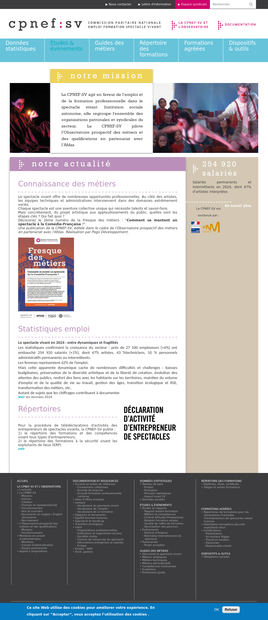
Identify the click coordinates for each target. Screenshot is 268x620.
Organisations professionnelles (97, 530)
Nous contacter (120, 4)
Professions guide (153, 572)
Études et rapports (154, 508)
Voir (21, 397)
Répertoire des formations (221, 480)
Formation (151, 490)
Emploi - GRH (83, 548)
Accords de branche (90, 490)
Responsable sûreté (218, 545)
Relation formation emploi (161, 520)
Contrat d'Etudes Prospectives (164, 517)
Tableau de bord (152, 484)
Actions (26, 498)
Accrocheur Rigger (217, 536)
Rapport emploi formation (161, 511)
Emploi (149, 487)
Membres (27, 541)
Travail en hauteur (217, 539)
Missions (27, 495)
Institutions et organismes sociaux (100, 533)
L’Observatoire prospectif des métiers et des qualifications (39, 525)
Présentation (214, 533)
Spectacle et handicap (89, 520)
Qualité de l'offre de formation (164, 523)
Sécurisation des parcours (161, 526)
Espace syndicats (194, 4)
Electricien (212, 542)
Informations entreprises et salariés (100, 542)
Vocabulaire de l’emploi (92, 508)
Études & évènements (66, 46)
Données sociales (153, 499)
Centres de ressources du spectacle (100, 539)
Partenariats (150, 541)
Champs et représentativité (39, 505)
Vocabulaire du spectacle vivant (98, 505)
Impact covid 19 (155, 496)
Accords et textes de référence (95, 484)
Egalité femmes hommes (91, 517)
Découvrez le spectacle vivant (161, 553)
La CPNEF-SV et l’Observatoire (190, 24)
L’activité (25, 489)
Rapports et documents (90, 514)
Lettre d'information (156, 4)
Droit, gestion (84, 551)
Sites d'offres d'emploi (89, 499)
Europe (82, 545)
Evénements (150, 529)
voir (22, 449)
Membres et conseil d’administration (32, 537)
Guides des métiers (109, 46)
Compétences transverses (159, 566)
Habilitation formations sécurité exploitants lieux (224, 526)
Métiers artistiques (154, 557)
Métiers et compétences (160, 514)
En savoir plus (238, 206)
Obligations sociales (216, 556)
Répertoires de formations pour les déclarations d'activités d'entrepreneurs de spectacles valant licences (228, 516)
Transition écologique (89, 524)
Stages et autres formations (222, 487)
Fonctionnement (32, 508)
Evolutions (149, 569)
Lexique (80, 502)
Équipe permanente (34, 548)
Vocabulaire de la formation (95, 511)
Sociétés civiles (87, 536)
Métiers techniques (154, 560)
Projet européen (155, 544)
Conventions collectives (93, 487)
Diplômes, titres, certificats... (222, 484)
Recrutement (30, 520)
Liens (78, 527)
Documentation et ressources (242, 24)
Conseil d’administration (37, 544)
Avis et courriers (32, 511)
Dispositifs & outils (242, 46)
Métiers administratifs (156, 563)
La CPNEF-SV (28, 492)
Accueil (22, 480)
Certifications (212, 530)
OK (216, 610)
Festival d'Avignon (156, 532)
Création (27, 501)
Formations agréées (198, 46)
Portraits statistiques (158, 493)
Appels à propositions (33, 551)
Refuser (231, 610)
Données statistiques (21, 46)
